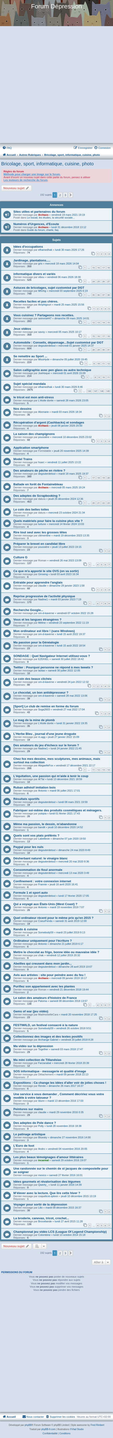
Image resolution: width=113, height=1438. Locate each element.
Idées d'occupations (28, 246)
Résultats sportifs (26, 799)
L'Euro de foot (23, 1145)
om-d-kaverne (46, 613)
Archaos (43, 214)
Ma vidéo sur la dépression (33, 1046)
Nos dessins (22, 408)
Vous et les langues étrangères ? (37, 619)
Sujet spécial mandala (29, 384)
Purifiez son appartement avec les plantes (44, 986)
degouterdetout (47, 345)
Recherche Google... (28, 610)
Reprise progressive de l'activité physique (44, 596)
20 (108, 477)
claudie (42, 585)
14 (103, 322)
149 (108, 390)
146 (89, 390)
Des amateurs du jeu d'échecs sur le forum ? (46, 745)
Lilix (40, 1207)
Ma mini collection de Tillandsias (37, 1060)
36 (98, 294)
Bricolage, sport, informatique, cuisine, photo (47, 163)
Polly (41, 1126)
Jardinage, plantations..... (31, 260)
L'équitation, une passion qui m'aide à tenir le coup (50, 776)
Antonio (42, 790)
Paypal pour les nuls (28, 847)
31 (108, 349)
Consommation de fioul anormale (37, 870)
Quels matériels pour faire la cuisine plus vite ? (48, 521)
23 (108, 502)
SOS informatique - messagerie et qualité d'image (49, 1071)
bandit (41, 827)
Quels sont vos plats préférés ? (36, 835)
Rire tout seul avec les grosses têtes (40, 532)
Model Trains (22, 459)
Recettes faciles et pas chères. (35, 301)
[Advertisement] (56, 85)
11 (103, 363)
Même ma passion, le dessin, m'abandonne (45, 824)
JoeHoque (44, 373)
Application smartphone (31, 447)
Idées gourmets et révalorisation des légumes (47, 1181)
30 (103, 349)
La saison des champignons (34, 434)
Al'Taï (41, 779)
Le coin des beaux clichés (32, 679)
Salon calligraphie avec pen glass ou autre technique (52, 370)
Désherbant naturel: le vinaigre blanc (40, 858)
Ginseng (43, 574)
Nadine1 (43, 599)
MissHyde (43, 359)
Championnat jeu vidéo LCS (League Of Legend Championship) (60, 1231)
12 (93, 322)
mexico (42, 1175)
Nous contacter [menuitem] (33, 1416)
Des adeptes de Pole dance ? (34, 1123)
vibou (41, 277)
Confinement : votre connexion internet (42, 881)
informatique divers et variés (34, 274)
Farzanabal (44, 1063)
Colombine (44, 1234)
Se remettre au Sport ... (30, 356)
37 (103, 294)
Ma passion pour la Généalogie (36, 642)
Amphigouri (44, 304)
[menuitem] (7, 148)
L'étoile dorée (46, 400)
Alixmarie (43, 411)
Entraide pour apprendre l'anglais (38, 582)
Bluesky (42, 1137)
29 (98, 349)
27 (108, 281)
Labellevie (44, 838)
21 (98, 502)
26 (103, 281)
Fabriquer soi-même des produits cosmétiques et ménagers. (57, 810)
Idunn (41, 1100)
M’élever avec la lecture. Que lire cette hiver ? (46, 1193)
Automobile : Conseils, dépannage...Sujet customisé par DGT (58, 342)
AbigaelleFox (45, 765)
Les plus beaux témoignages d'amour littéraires (48, 1157)
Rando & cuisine (25, 929)
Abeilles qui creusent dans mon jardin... (42, 963)
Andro (41, 1148)
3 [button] (65, 195)
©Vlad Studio (77, 1429)
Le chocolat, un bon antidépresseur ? (40, 692)
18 (108, 267)
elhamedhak (45, 249)
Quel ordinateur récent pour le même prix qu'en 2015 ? (53, 918)
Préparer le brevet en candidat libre (39, 543)
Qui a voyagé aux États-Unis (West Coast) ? (45, 904)
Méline (42, 622)
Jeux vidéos (22, 328)
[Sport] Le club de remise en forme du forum (46, 706)
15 (93, 267)
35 (93, 294)
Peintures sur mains (28, 1109)
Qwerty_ (43, 1184)
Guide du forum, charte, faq (42, 230)
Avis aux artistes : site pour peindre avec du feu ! (49, 975)
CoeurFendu (45, 921)
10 (98, 363)
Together (43, 1049)
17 (103, 267)
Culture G (20, 557)
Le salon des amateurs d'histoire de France (45, 998)
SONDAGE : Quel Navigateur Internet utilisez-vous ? (51, 656)
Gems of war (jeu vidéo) (30, 1011)
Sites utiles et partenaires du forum (39, 211)
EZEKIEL (43, 659)
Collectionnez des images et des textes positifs (48, 1036)
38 (108, 294)
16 (98, 267)
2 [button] (60, 195)
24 (93, 281)
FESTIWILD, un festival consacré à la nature (45, 1025)
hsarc (41, 462)
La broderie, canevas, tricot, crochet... (41, 1218)
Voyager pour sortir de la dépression (40, 1204)
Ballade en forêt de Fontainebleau (38, 484)
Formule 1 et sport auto (30, 892)
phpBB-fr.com (48, 1429)
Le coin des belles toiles (31, 509)
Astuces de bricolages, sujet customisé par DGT (48, 287)
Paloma (42, 1001)
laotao (41, 670)
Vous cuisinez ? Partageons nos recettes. (43, 315)
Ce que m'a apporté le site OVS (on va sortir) (46, 571)
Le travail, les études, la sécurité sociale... (51, 217)
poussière (43, 437)
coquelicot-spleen (48, 1196)
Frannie (42, 884)
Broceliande (45, 1221)
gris (40, 263)
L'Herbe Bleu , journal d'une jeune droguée (44, 734)
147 (95, 390)
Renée (42, 1085)
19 (103, 477)
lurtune (42, 524)
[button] (70, 195)
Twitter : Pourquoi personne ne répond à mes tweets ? (53, 667)
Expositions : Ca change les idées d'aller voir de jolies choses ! (59, 1082)
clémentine (44, 535)
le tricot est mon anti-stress (33, 397)
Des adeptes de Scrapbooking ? (36, 495)
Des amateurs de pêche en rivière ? (39, 470)
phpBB (28, 1425)
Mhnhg (42, 290)
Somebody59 (45, 932)
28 (93, 349)
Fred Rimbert (97, 1425)
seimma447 (45, 318)
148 (101, 390)
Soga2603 (44, 709)
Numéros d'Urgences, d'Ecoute (36, 224)
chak (41, 955)
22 (103, 502)
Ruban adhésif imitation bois (34, 787)
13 (98, 322)
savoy (41, 331)
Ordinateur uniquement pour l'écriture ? (42, 940)
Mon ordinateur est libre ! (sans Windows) (44, 631)
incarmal (43, 1160)
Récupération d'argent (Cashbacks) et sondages (48, 422)
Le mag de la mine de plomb (34, 720)
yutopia (42, 813)
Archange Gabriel (48, 1039)
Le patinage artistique (29, 1134)
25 (98, 281)
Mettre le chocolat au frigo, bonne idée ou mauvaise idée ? (56, 952)
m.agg (41, 737)
